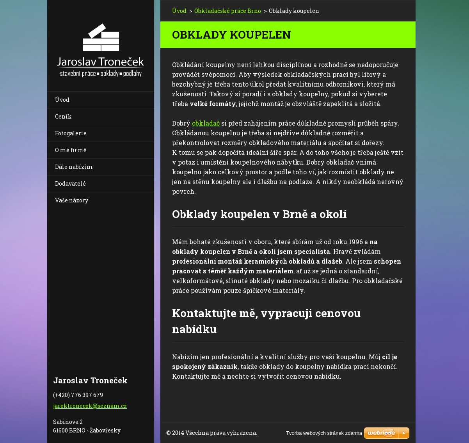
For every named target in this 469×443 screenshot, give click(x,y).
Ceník (63, 116)
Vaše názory (71, 200)
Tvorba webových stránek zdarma (324, 433)
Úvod (62, 99)
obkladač (206, 123)
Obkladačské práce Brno (227, 10)
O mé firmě (70, 150)
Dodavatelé (70, 183)
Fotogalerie (71, 133)
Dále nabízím (74, 166)
